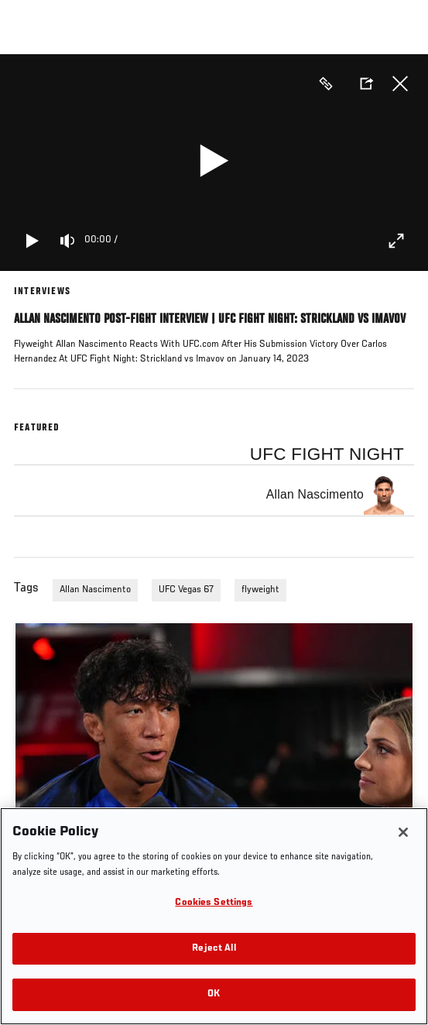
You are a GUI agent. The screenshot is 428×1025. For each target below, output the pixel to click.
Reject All (213, 949)
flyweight (260, 589)
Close (400, 83)
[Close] (403, 832)
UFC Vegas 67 (186, 589)
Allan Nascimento (95, 589)
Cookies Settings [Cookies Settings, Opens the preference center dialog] (213, 903)
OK (213, 994)
